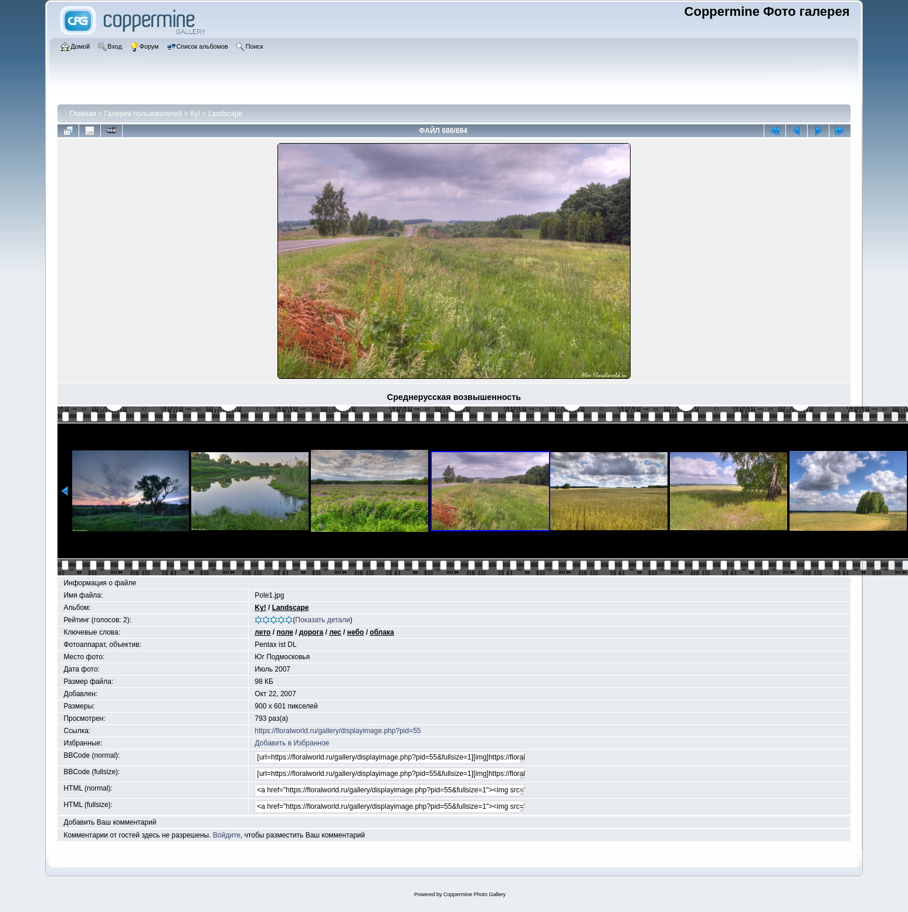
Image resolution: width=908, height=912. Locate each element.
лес (335, 632)
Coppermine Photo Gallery (474, 894)
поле (284, 632)
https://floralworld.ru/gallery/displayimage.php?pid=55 (338, 731)
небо (355, 632)
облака (382, 632)
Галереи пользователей (143, 114)
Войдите (226, 835)
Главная (82, 114)
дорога (311, 632)
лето (262, 632)
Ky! (195, 114)
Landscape (225, 114)
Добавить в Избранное (292, 743)
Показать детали (322, 620)
